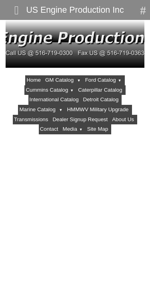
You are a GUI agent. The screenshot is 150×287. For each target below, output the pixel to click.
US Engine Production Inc (75, 10)
